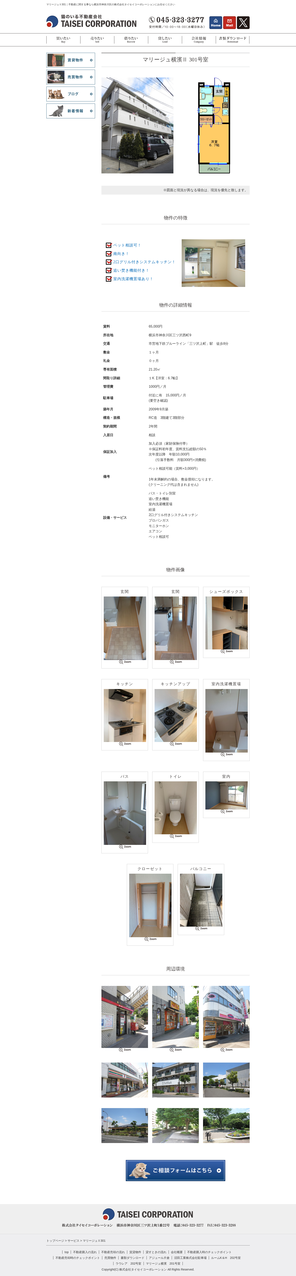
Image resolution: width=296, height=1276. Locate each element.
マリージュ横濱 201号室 (163, 1263)
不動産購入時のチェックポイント (209, 1252)
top (67, 1252)
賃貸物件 (135, 1252)
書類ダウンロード (132, 1257)
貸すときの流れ (156, 1252)
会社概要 (177, 1252)
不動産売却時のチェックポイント (77, 1257)
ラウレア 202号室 (128, 1263)
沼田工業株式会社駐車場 (190, 1257)
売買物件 (110, 1257)
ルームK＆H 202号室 (226, 1257)
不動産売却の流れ (113, 1252)
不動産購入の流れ (85, 1252)
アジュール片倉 (159, 1257)
